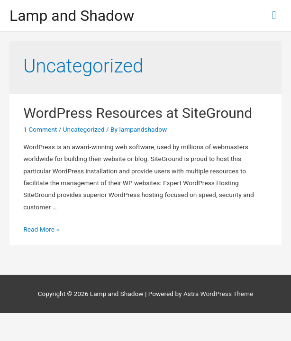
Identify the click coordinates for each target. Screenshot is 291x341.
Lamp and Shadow (71, 16)
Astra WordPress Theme (218, 293)
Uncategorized (84, 129)
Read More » (41, 229)
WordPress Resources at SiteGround (137, 113)
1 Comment (40, 129)
